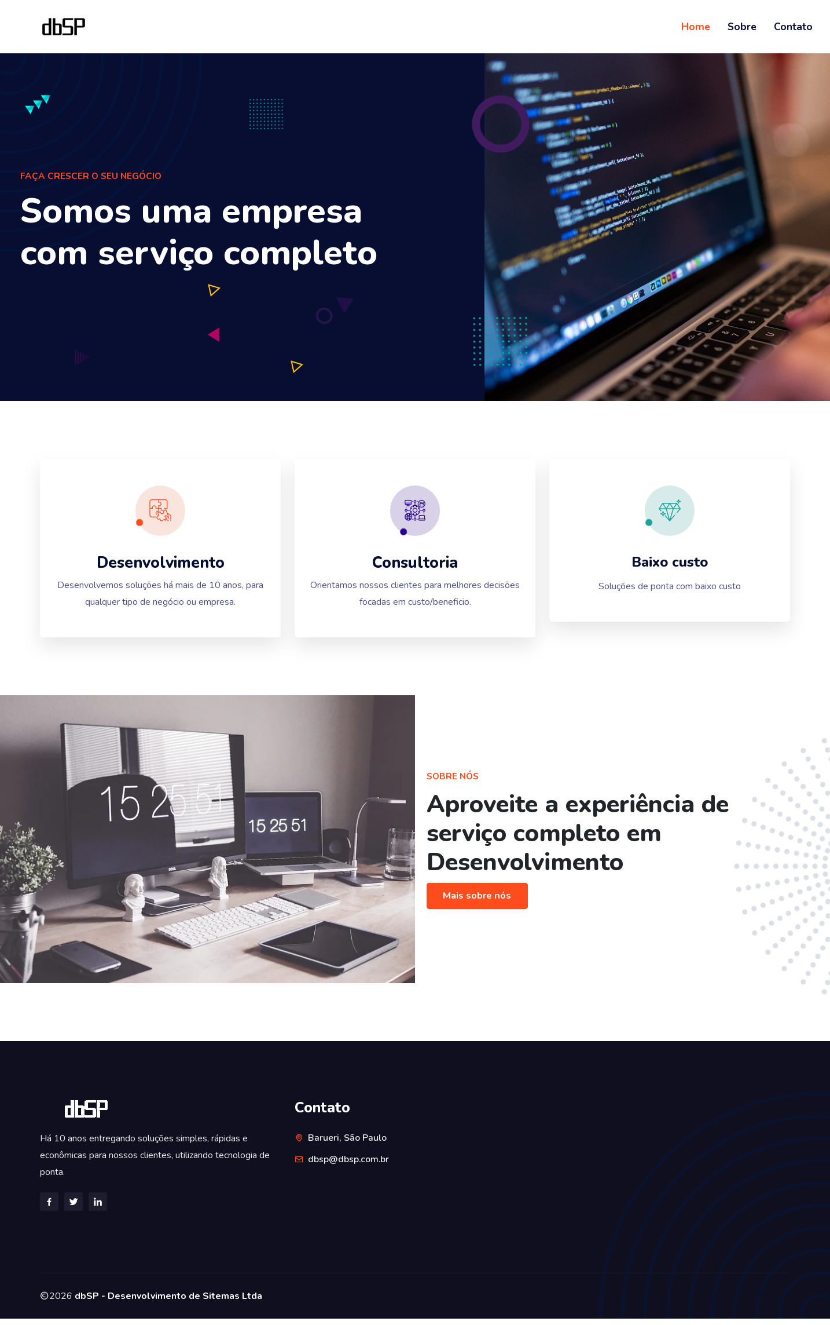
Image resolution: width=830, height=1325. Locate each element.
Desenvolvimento (160, 567)
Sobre (742, 27)
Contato (793, 27)
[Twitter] (73, 1207)
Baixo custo (670, 566)
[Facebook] (49, 1207)
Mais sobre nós (479, 902)
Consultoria (415, 567)
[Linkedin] (98, 1207)
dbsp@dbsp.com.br (349, 1165)
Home (695, 27)
